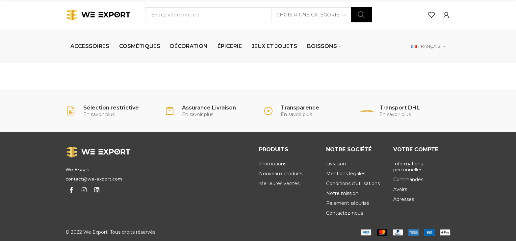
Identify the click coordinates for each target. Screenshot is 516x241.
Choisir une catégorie (308, 15)
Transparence (300, 108)
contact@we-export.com (93, 178)
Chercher (361, 14)
